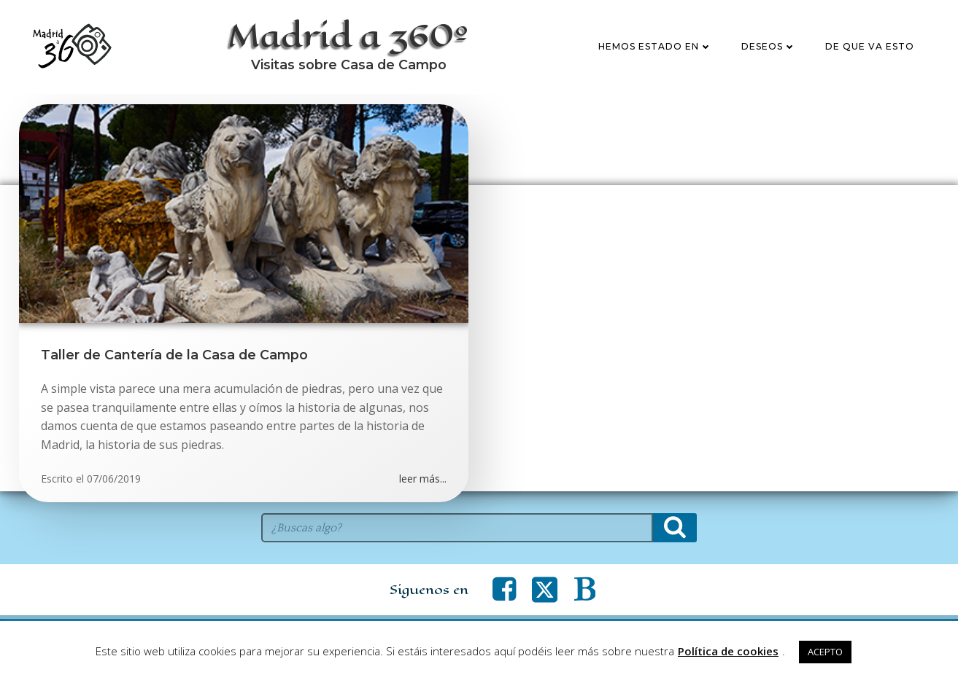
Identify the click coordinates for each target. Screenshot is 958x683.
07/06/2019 (114, 478)
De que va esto (869, 46)
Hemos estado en (655, 46)
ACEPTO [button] (825, 651)
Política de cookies (728, 651)
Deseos (768, 46)
